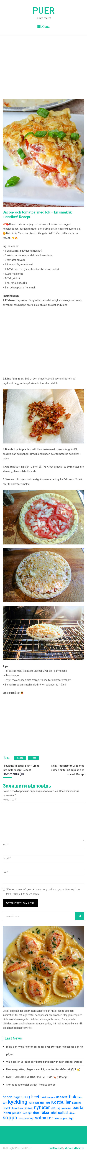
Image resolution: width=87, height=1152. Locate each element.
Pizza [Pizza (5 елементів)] (7, 1113)
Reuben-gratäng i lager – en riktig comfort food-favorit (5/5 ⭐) (43, 1069)
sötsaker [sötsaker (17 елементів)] (44, 1118)
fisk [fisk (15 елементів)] (72, 1097)
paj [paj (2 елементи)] (58, 1108)
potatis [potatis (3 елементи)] (16, 1113)
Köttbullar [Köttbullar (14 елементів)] (61, 1102)
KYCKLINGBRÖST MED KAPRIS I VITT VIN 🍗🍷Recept (36, 1077)
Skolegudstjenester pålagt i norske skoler (30, 1084)
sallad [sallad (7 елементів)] (63, 1113)
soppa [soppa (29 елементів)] (10, 1118)
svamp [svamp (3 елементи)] (29, 1118)
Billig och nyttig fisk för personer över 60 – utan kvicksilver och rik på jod (44, 1050)
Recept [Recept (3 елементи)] (27, 1113)
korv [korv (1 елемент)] (5, 1103)
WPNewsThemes (74, 1148)
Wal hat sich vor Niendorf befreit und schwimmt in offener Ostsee (44, 1061)
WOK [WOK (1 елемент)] (57, 1119)
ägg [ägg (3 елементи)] (71, 1118)
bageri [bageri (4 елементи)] (18, 1097)
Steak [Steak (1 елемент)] (21, 1119)
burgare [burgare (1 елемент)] (51, 1097)
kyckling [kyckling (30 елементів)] (17, 1102)
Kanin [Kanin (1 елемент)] (80, 1097)
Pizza (33, 758)
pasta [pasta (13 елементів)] (78, 1107)
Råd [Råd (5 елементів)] (54, 1113)
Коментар (9, 799)
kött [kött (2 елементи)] (48, 1102)
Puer (43, 10)
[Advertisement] (43, 62)
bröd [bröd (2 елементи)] (43, 1097)
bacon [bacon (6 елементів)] (7, 1097)
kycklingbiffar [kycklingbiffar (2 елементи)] (36, 1102)
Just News (55, 1148)
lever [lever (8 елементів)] (7, 1108)
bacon (20, 758)
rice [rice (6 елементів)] (36, 1113)
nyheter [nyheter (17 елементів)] (42, 1107)
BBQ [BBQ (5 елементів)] (27, 1097)
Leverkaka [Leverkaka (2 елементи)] (17, 1108)
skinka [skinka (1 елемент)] (72, 1113)
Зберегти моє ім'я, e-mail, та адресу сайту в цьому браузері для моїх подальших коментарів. (43, 891)
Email (7, 858)
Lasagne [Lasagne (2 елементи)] (76, 1102)
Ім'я (6, 844)
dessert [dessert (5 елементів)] (61, 1097)
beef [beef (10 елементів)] (35, 1097)
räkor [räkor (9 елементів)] (45, 1113)
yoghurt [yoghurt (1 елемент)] (63, 1119)
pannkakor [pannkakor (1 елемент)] (66, 1108)
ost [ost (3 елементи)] (53, 1108)
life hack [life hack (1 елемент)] (28, 1108)
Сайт (5, 872)
